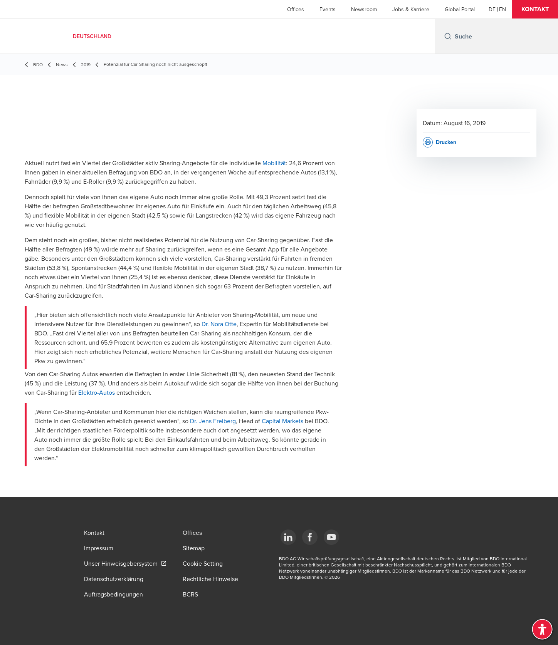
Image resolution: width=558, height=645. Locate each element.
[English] (502, 9)
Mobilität (274, 163)
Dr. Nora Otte (219, 324)
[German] (492, 9)
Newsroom (364, 9)
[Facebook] (310, 537)
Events (327, 9)
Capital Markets (282, 421)
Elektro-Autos (96, 392)
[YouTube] (331, 537)
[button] (535, 9)
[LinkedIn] (288, 537)
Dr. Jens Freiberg (213, 421)
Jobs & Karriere (410, 9)
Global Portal (460, 9)
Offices (295, 9)
